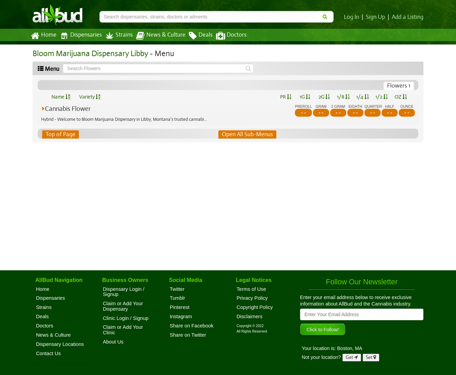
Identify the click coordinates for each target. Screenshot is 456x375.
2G (324, 97)
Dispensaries (79, 35)
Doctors (225, 35)
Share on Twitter (188, 335)
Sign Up (376, 17)
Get (352, 357)
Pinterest (180, 307)
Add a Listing (408, 17)
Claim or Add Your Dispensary (123, 306)
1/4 (362, 97)
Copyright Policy (255, 307)
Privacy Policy (252, 298)
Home (43, 35)
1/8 (343, 97)
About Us (113, 342)
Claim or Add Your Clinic (123, 329)
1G (304, 97)
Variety (89, 97)
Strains (116, 35)
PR (285, 97)
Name (60, 97)
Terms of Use (251, 289)
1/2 (381, 97)
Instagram (181, 316)
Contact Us (48, 353)
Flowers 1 (399, 85)
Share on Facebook (192, 325)
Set (371, 357)
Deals (195, 35)
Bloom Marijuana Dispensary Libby (89, 53)
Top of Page (60, 134)
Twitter (177, 289)
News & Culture (157, 35)
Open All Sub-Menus (247, 134)
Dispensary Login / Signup (123, 291)
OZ (401, 97)
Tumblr (177, 298)
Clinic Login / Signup (125, 318)
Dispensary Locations (60, 344)
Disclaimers (250, 316)
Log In (352, 17)
